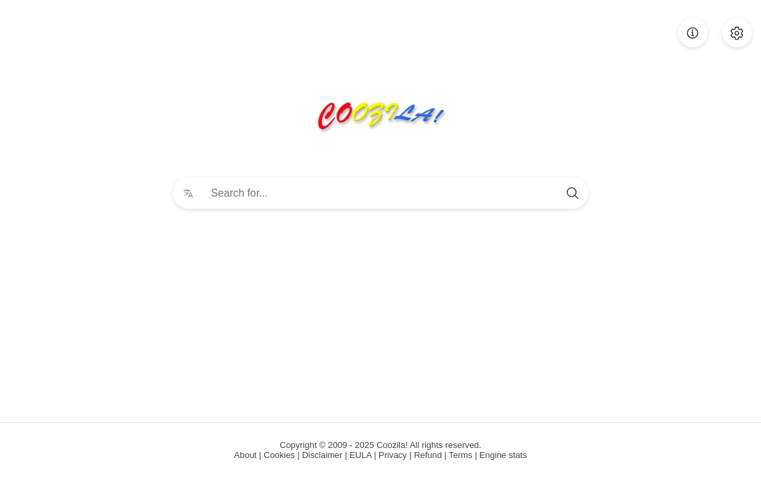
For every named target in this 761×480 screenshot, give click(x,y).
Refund (428, 455)
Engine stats (503, 455)
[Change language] (188, 193)
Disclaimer (322, 455)
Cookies (279, 455)
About (245, 455)
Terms (460, 455)
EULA (360, 455)
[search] (572, 193)
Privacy (392, 455)
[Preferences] (737, 32)
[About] (693, 32)
